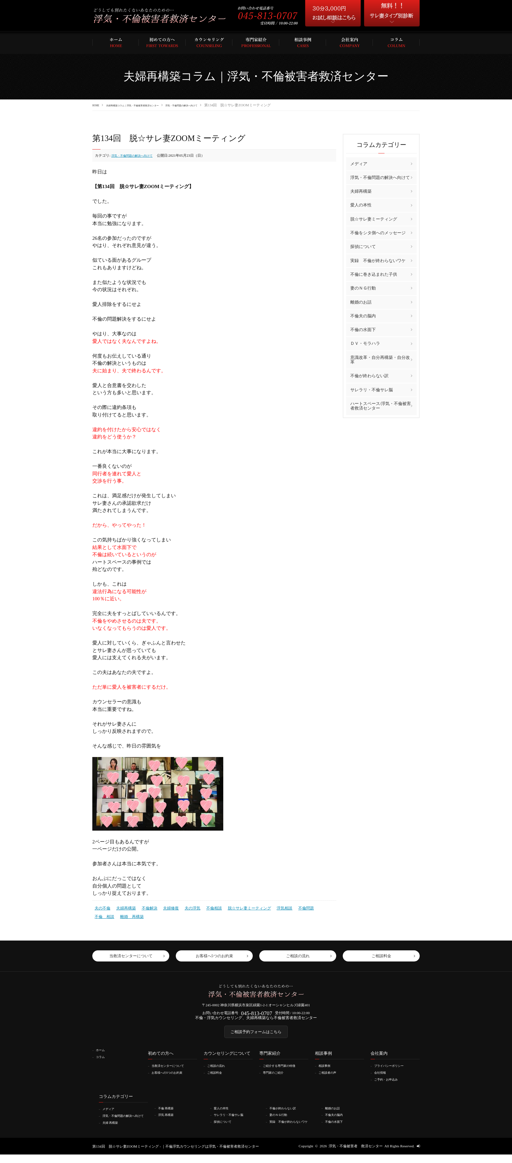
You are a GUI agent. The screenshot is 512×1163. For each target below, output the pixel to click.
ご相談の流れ (219, 1071)
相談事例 (327, 1071)
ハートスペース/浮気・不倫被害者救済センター (380, 405)
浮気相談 (272, 907)
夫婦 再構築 (112, 1131)
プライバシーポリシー (393, 1071)
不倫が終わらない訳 (369, 375)
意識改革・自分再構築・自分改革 (380, 359)
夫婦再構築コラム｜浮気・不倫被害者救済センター (151, 105)
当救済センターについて (172, 1071)
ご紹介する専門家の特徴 (283, 1071)
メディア (358, 163)
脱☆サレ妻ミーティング (239, 907)
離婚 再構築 (105, 914)
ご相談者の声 (330, 1078)
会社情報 (382, 1078)
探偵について (363, 246)
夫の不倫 (102, 907)
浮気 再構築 (168, 1119)
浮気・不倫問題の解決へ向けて (224, 105)
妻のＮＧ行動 (363, 287)
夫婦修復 (166, 907)
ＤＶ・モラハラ (365, 343)
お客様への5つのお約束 (172, 1078)
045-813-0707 (256, 1013)
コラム (102, 1062)
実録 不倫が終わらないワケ (378, 260)
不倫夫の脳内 (363, 315)
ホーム (102, 1055)
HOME (97, 105)
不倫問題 (292, 907)
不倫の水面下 (363, 329)
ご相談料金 (217, 1078)
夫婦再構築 (124, 907)
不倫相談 (206, 907)
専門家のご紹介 (276, 1078)
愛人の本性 (361, 205)
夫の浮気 (186, 907)
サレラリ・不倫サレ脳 (371, 389)
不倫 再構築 (168, 1113)
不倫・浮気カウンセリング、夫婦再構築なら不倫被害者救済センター (256, 1019)
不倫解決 (146, 907)
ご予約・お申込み (389, 1084)
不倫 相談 (314, 907)
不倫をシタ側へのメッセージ (378, 232)
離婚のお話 (361, 301)
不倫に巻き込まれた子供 (373, 274)
